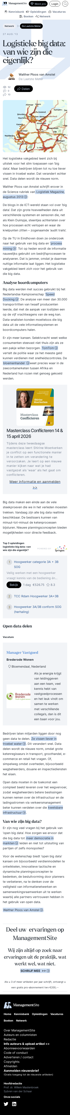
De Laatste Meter (31, 26)
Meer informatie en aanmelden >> (35, 487)
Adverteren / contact (18, 1057)
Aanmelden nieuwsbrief (21, 1070)
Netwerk (9, 26)
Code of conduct (16, 1053)
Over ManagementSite (19, 1030)
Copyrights (11, 1062)
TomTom (48, 348)
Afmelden (10, 1066)
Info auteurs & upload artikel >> (27, 1044)
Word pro (38, 3)
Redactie (10, 1039)
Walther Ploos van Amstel (21, 910)
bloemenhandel (14, 363)
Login (55, 3)
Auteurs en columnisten (20, 1035)
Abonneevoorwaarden (19, 1048)
